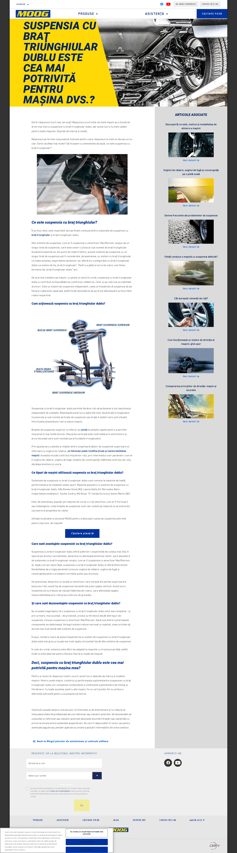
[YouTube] (168, 5)
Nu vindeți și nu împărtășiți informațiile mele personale (86, 833)
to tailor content (65, 785)
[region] (56, 840)
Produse (86, 14)
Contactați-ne (210, 4)
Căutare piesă (211, 13)
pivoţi (84, 429)
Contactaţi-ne (167, 820)
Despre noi (139, 820)
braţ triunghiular (41, 235)
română (21, 4)
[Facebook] (161, 5)
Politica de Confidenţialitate (60, 791)
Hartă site (197, 820)
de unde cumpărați (186, 4)
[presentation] (49, 805)
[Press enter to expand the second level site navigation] (96, 13)
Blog (116, 820)
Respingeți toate (86, 842)
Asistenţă (152, 14)
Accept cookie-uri (87, 850)
